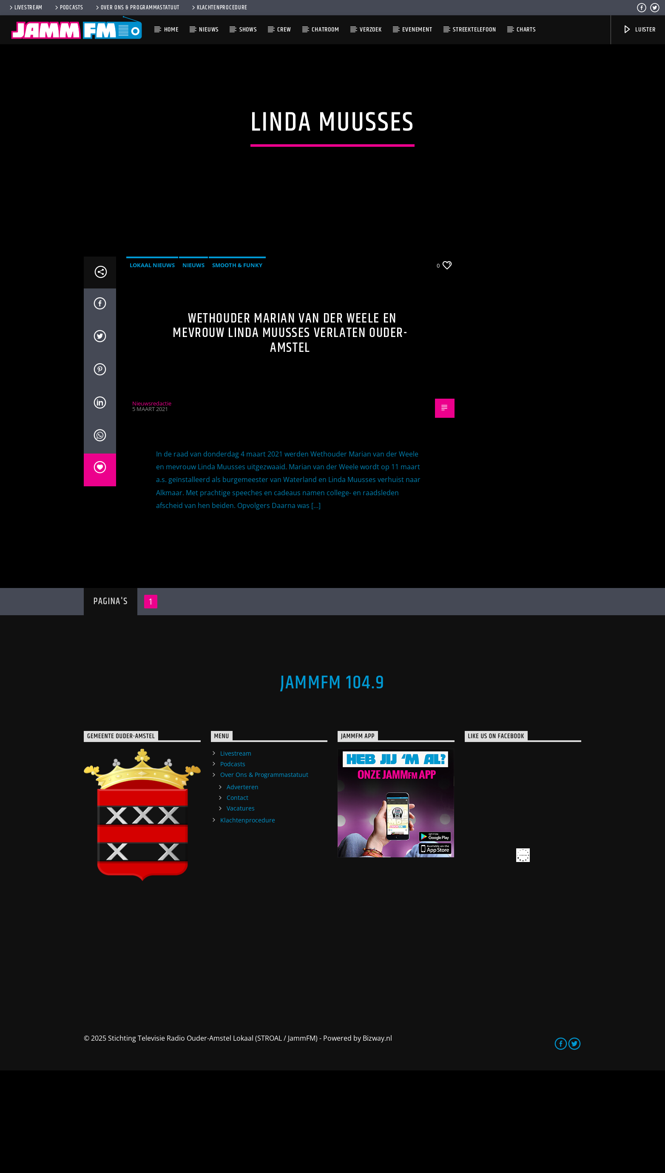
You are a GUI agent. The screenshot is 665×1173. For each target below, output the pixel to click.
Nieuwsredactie (151, 505)
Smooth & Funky (237, 367)
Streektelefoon (474, 29)
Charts (526, 29)
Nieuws (209, 29)
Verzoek (371, 29)
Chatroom (325, 29)
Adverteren (243, 889)
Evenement (417, 29)
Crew (284, 29)
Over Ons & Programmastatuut (136, 7)
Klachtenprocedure (218, 7)
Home (171, 29)
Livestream (25, 7)
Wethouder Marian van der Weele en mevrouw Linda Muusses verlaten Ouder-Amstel (290, 435)
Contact (237, 900)
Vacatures (241, 911)
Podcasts (68, 7)
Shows (248, 29)
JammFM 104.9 (332, 785)
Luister (638, 29)
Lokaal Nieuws (152, 367)
